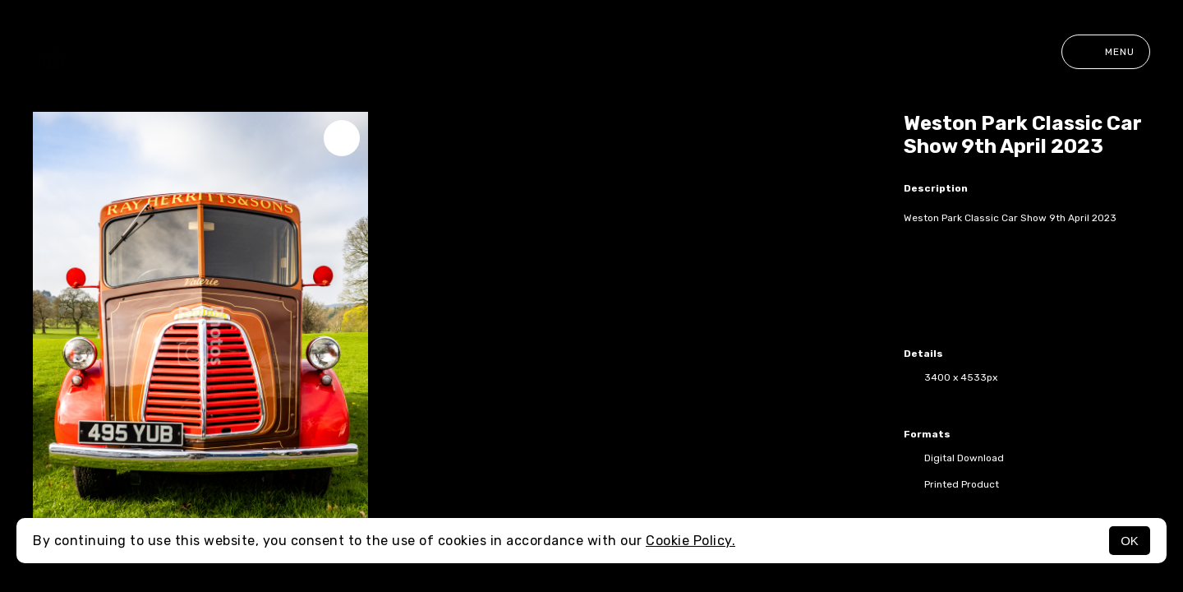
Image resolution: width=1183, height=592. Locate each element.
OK (1130, 541)
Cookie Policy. (690, 540)
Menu (1106, 52)
